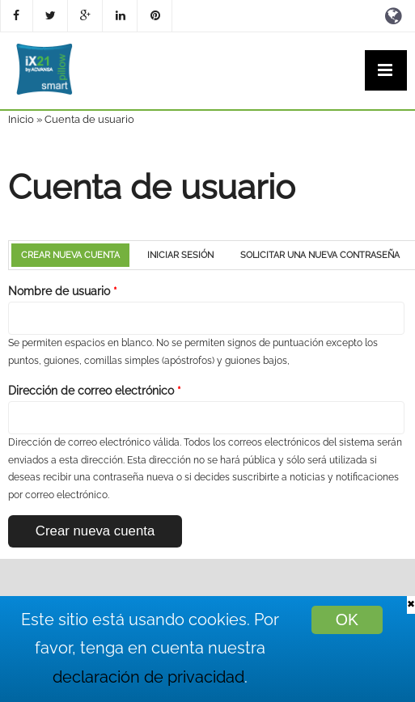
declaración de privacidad (148, 677)
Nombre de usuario (62, 291)
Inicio (21, 119)
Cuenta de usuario (89, 119)
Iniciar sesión (180, 255)
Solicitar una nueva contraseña (320, 255)
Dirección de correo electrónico (94, 390)
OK (347, 619)
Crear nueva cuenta (75, 255)
